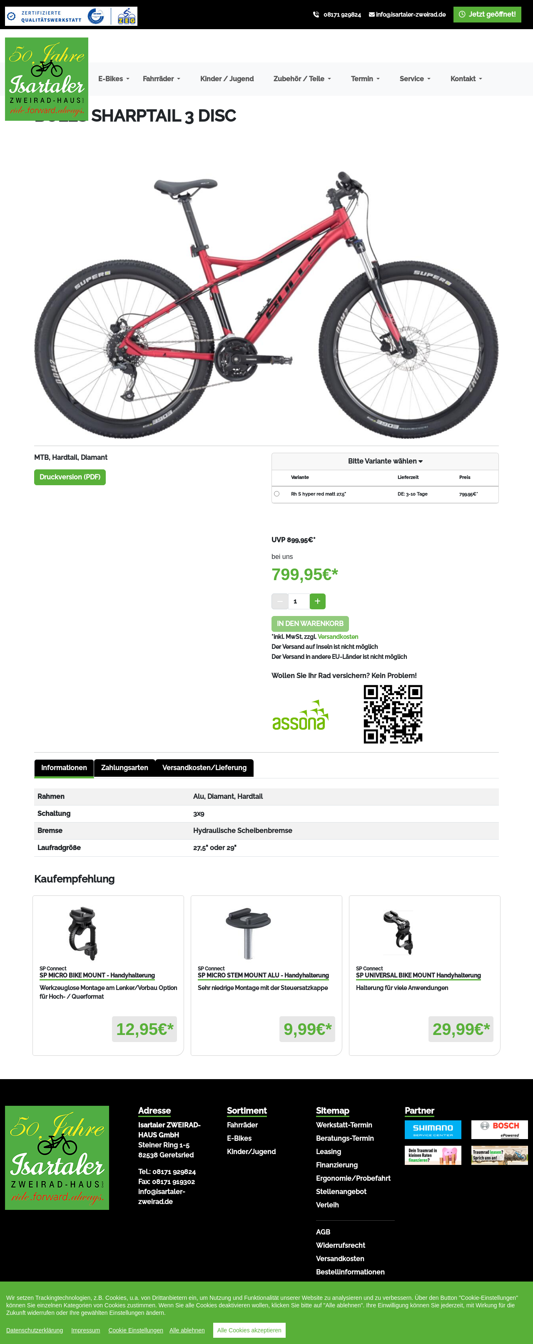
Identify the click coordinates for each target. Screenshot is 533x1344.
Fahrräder (242, 1125)
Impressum (85, 1330)
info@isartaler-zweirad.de (411, 14)
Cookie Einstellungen (135, 1330)
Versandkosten (338, 636)
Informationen (64, 768)
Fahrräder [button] (159, 79)
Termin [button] (363, 79)
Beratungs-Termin (345, 1138)
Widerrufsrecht (340, 1245)
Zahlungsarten (124, 768)
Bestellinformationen (350, 1272)
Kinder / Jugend (227, 79)
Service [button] (413, 79)
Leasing (328, 1152)
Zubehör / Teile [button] (300, 79)
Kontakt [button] (464, 79)
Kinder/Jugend (251, 1152)
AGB (323, 1232)
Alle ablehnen (187, 1330)
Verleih (327, 1205)
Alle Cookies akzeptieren (249, 1330)
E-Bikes (239, 1138)
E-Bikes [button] (111, 79)
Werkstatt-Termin (344, 1125)
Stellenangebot (341, 1192)
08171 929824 (342, 14)
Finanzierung (337, 1165)
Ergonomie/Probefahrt (353, 1178)
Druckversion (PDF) (70, 477)
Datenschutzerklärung (34, 1330)
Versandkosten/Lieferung (204, 768)
